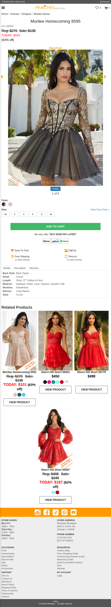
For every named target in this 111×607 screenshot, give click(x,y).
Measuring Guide (65, 559)
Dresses (14, 14)
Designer (26, 14)
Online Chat (20, 2)
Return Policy (7, 584)
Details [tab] (6, 268)
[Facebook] (47, 512)
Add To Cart (55, 226)
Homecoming (7, 553)
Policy (55, 601)
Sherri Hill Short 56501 (55, 372)
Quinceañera (7, 556)
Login (59, 575)
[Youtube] (73, 512)
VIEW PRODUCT (19, 402)
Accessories (7, 568)
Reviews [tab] (34, 268)
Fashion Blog (63, 550)
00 (5, 214)
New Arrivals (7, 559)
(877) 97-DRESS (65, 540)
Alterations (6, 581)
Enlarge (55, 189)
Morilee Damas (42, 14)
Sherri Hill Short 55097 (55, 469)
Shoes (4, 565)
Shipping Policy (8, 587)
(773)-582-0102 (7, 2)
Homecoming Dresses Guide (71, 556)
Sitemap (61, 568)
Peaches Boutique (47, 604)
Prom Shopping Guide (67, 553)
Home (4, 14)
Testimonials (7, 593)
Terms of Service (9, 590)
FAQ (59, 565)
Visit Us (5, 575)
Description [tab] (20, 268)
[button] (3, 8)
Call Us (72, 250)
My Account (105, 2)
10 (51, 214)
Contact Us (6, 578)
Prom (4, 550)
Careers (5, 596)
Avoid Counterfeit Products (70, 562)
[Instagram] (38, 512)
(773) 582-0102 (64, 537)
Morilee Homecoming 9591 (19, 372)
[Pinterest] (65, 512)
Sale (3, 562)
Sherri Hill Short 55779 (91, 372)
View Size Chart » (100, 209)
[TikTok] (56, 512)
